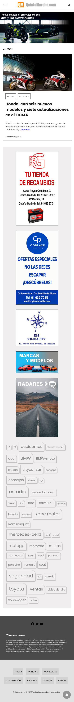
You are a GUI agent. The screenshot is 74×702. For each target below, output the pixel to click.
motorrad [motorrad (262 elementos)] (36, 546)
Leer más (25, 129)
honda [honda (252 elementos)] (13, 514)
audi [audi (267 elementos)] (11, 458)
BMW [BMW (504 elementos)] (26, 458)
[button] (37, 188)
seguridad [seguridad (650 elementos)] (21, 575)
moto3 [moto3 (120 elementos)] (56, 535)
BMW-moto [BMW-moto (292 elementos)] (45, 458)
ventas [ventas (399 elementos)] (36, 589)
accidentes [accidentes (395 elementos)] (31, 446)
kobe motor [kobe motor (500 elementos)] (47, 514)
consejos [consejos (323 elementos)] (16, 479)
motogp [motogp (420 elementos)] (17, 546)
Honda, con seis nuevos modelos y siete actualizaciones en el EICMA (37, 109)
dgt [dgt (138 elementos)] (41, 480)
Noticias (24, 96)
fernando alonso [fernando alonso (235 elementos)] (43, 492)
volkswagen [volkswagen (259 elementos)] (17, 600)
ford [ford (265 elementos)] (31, 503)
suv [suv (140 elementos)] (39, 576)
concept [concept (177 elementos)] (51, 470)
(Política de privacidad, (42, 640)
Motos (10, 96)
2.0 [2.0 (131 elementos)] (15, 447)
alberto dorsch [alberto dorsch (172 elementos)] (55, 447)
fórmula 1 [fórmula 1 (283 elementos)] (46, 503)
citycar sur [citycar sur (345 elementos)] (31, 469)
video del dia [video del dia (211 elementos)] (56, 589)
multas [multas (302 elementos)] (55, 546)
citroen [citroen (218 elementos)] (13, 470)
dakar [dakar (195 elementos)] (32, 480)
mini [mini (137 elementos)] (48, 535)
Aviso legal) (55, 640)
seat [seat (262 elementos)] (42, 564)
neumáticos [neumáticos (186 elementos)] (15, 555)
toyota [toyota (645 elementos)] (16, 589)
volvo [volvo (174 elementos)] (33, 600)
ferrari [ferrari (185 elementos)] (11, 503)
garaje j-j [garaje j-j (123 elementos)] (61, 503)
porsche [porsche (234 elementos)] (14, 565)
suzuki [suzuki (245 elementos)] (49, 576)
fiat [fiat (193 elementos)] (21, 503)
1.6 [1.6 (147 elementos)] (9, 447)
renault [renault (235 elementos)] (29, 565)
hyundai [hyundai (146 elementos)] (26, 514)
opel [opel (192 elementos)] (41, 555)
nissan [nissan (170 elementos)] (30, 555)
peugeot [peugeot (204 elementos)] (53, 555)
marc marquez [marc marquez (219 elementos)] (18, 524)
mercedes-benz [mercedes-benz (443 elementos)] (25, 534)
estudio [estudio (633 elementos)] (17, 491)
